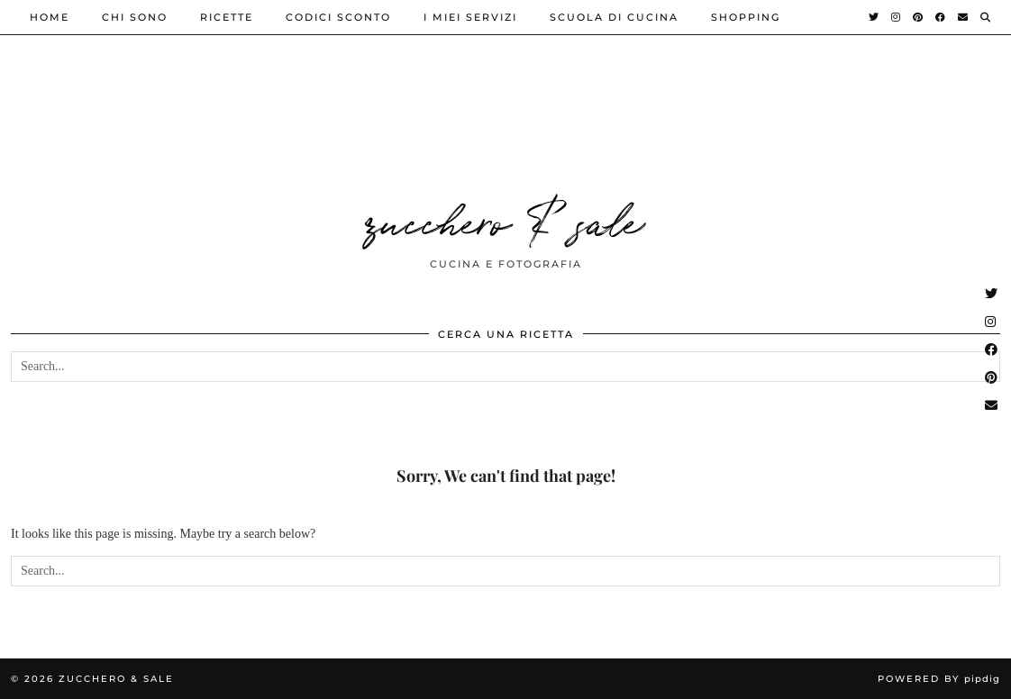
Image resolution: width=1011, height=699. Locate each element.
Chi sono (135, 17)
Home (49, 17)
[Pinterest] (918, 17)
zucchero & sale (505, 219)
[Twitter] (874, 17)
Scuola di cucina (614, 17)
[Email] (964, 17)
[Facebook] (941, 17)
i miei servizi (470, 17)
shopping (745, 17)
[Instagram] (896, 17)
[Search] (986, 17)
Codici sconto (338, 17)
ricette (226, 17)
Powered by (939, 679)
